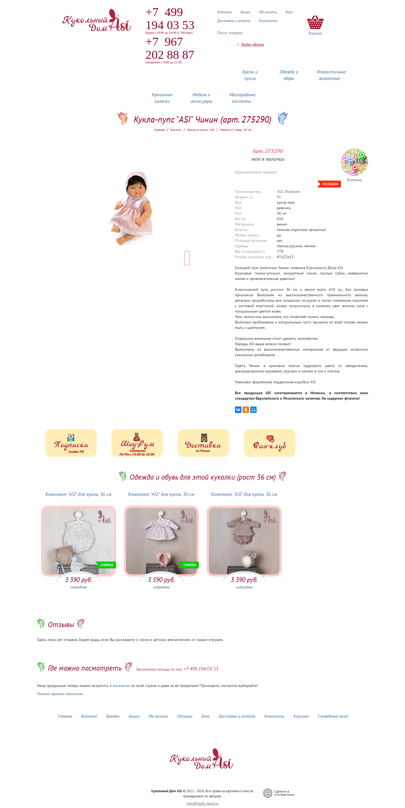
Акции (245, 12)
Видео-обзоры (252, 44)
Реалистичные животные (331, 75)
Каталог (224, 12)
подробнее (78, 587)
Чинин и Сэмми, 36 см (235, 130)
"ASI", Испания (288, 191)
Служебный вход (333, 716)
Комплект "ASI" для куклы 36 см (78, 494)
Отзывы (184, 716)
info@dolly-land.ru (202, 803)
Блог (289, 12)
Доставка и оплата (233, 20)
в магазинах (120, 685)
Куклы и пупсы (250, 75)
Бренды (113, 716)
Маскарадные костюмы (242, 98)
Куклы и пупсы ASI (200, 130)
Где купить (268, 12)
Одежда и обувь (289, 75)
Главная (159, 130)
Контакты (268, 20)
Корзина (301, 716)
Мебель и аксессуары (201, 98)
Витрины (354, 179)
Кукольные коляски (162, 98)
